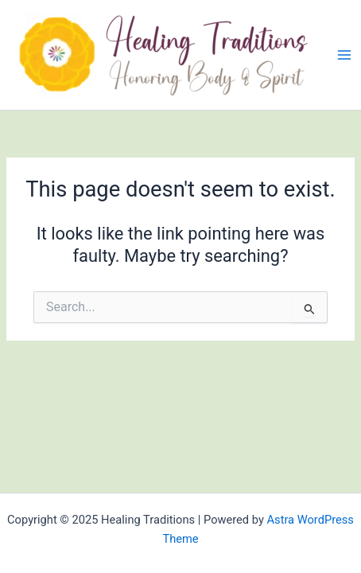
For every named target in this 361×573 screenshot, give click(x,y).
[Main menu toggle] (344, 55)
